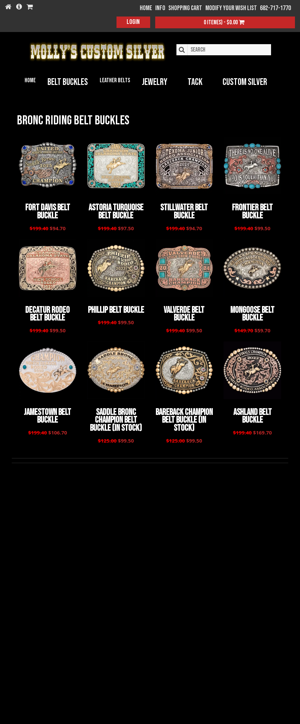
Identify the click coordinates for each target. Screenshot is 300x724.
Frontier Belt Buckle (252, 211)
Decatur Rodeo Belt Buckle (47, 312)
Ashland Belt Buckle (252, 413)
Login (133, 22)
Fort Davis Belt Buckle (47, 211)
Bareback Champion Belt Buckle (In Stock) (184, 417)
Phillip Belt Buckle (116, 308)
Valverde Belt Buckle (184, 312)
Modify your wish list (231, 8)
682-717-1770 (275, 8)
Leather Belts (115, 80)
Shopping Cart (185, 8)
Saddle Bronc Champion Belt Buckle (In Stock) (116, 417)
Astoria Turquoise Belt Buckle (116, 211)
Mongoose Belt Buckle (252, 312)
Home (30, 80)
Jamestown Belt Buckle (47, 413)
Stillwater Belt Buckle (184, 211)
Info (160, 8)
